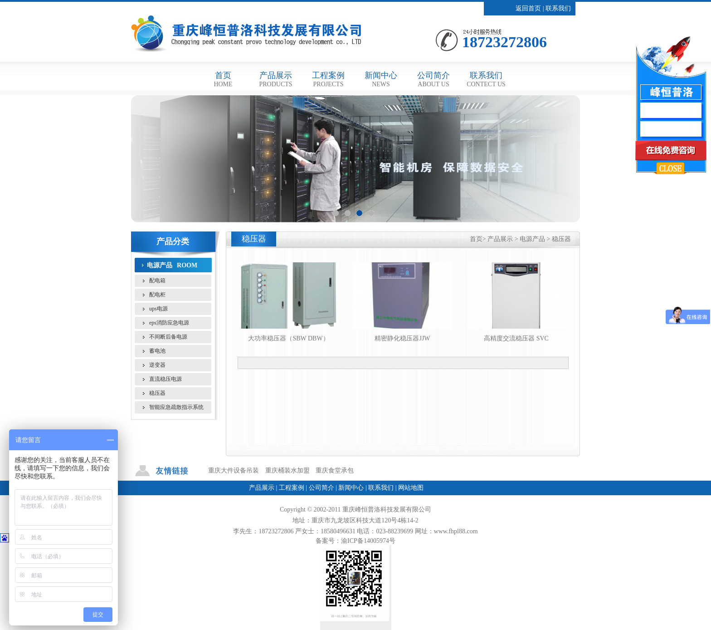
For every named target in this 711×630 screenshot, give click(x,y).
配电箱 (157, 280)
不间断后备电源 (168, 337)
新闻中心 (381, 79)
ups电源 (158, 308)
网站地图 (411, 487)
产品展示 (275, 79)
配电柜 (157, 294)
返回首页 (528, 8)
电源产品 (159, 265)
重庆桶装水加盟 (287, 470)
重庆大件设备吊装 (233, 470)
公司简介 (433, 79)
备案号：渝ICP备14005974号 (355, 540)
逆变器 (157, 365)
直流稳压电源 (165, 379)
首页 (223, 79)
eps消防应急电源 (169, 323)
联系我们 (558, 8)
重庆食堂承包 (335, 470)
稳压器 (157, 393)
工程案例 (328, 79)
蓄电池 (157, 351)
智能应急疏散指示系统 (176, 407)
